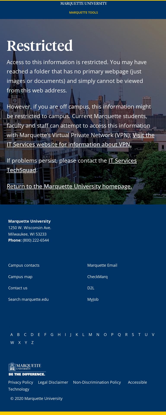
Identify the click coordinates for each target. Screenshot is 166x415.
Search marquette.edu (28, 299)
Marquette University (83, 4)
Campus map (20, 276)
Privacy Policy (20, 382)
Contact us (17, 287)
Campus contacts (24, 265)
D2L (90, 287)
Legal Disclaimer (53, 382)
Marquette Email (102, 265)
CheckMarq (97, 276)
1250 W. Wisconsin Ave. (29, 227)
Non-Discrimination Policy (97, 382)
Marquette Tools (83, 12)
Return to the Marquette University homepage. (69, 186)
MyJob (93, 299)
